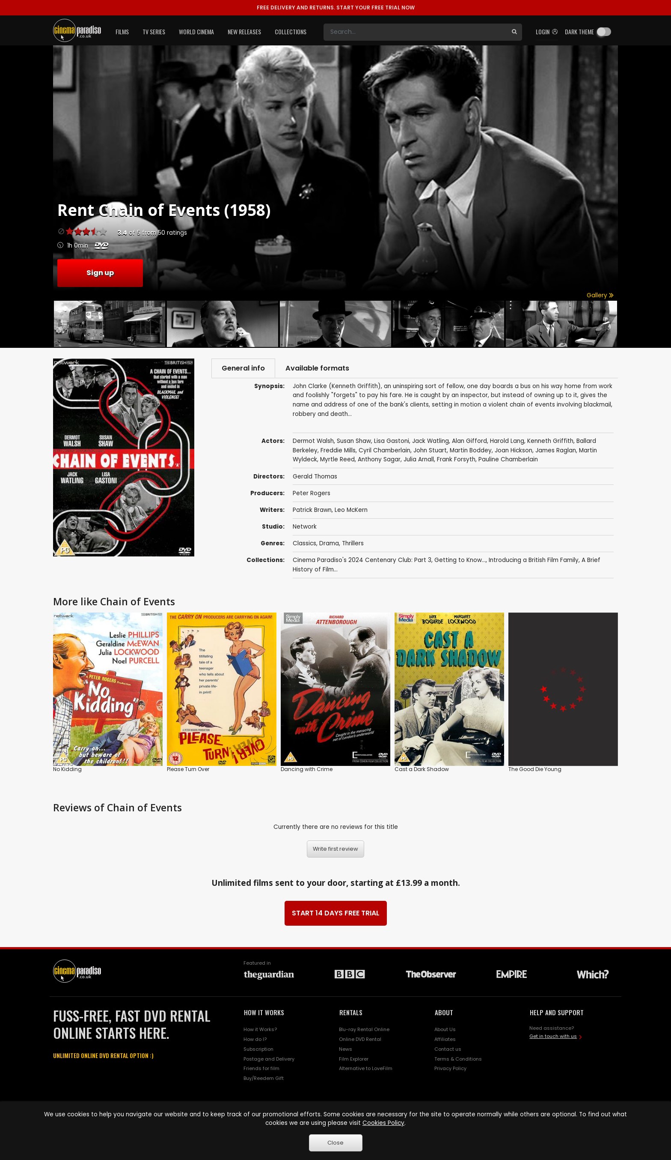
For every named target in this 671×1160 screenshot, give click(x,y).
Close (335, 1142)
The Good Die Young (534, 770)
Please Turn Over (188, 770)
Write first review (335, 849)
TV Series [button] (154, 31)
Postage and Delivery (268, 1059)
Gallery (600, 295)
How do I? (255, 1039)
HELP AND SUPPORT (557, 1013)
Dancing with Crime (307, 770)
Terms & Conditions (458, 1059)
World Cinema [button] (196, 31)
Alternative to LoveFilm (365, 1069)
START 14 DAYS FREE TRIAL (336, 914)
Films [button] (122, 31)
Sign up (100, 273)
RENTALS (350, 1013)
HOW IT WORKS (264, 1013)
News (345, 1049)
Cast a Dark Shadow (422, 770)
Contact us (447, 1049)
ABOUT (444, 1013)
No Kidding (67, 770)
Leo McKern (351, 510)
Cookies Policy (383, 1123)
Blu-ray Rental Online (364, 1029)
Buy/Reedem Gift (263, 1079)
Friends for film (261, 1069)
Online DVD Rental (360, 1039)
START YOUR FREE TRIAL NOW (336, 7)
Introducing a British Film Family (534, 560)
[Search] (415, 32)
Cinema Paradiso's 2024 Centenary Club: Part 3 (362, 560)
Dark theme (579, 31)
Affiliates (445, 1039)
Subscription (258, 1049)
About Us (445, 1029)
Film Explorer (353, 1059)
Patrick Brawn (312, 510)
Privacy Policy (450, 1069)
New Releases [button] (244, 31)
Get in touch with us (553, 1037)
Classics (304, 544)
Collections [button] (290, 31)
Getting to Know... (460, 560)
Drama (329, 544)
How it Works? (260, 1029)
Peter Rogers (311, 494)
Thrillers (353, 544)
